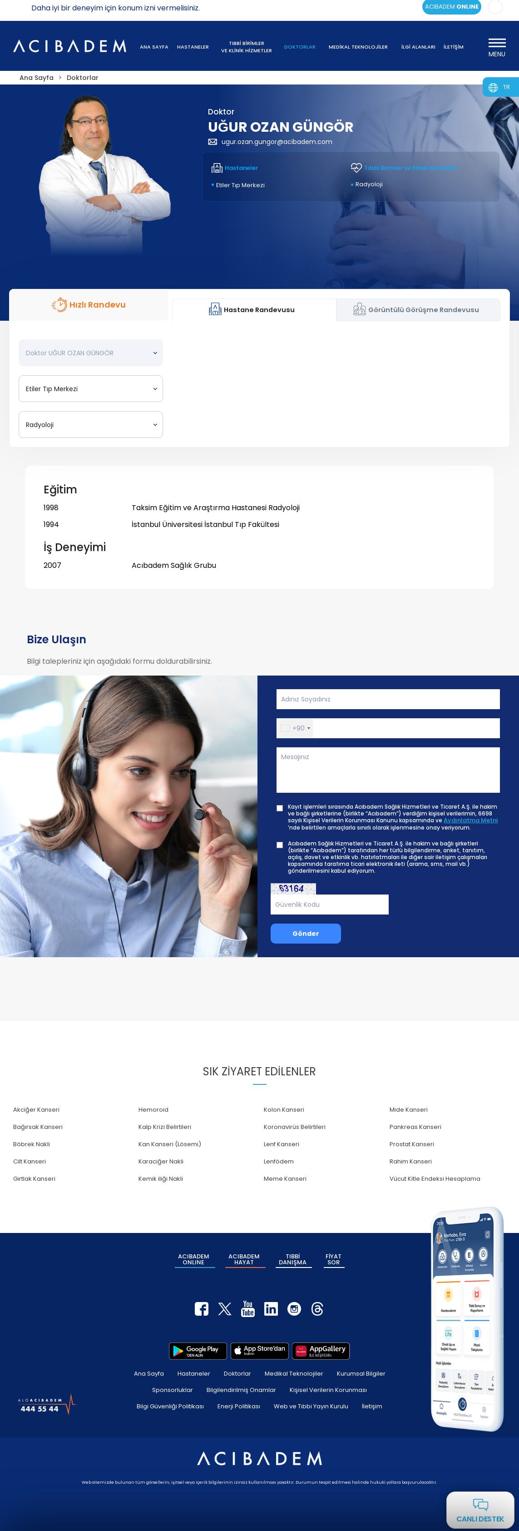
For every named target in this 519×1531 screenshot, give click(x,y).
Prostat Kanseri (412, 1144)
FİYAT (333, 1259)
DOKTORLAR (300, 46)
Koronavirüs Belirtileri (295, 1127)
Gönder (305, 933)
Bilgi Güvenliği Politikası (170, 1406)
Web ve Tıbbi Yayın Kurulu (311, 1406)
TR (506, 87)
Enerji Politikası (238, 1406)
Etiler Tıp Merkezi (240, 185)
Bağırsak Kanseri (38, 1127)
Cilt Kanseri (29, 1161)
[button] (295, 728)
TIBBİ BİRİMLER (246, 47)
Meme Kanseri (285, 1178)
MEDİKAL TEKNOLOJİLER (358, 46)
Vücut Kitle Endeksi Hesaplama (435, 1178)
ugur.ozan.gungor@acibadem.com (270, 142)
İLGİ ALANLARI (418, 46)
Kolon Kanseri (284, 1109)
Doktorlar (237, 1373)
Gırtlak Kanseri (34, 1178)
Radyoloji (369, 184)
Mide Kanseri (409, 1109)
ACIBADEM (193, 1259)
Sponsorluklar (172, 1390)
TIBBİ (292, 1259)
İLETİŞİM (454, 46)
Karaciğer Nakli (160, 1161)
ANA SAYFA (154, 46)
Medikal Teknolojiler (294, 1373)
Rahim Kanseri (411, 1161)
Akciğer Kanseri (36, 1109)
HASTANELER (193, 46)
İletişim (372, 1406)
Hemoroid (153, 1109)
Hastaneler (194, 1373)
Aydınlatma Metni (471, 820)
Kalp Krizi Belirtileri (164, 1127)
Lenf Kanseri (281, 1144)
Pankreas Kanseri (415, 1127)
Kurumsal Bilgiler (361, 1373)
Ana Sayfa (149, 1373)
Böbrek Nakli (31, 1144)
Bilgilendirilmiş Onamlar (241, 1390)
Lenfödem (279, 1161)
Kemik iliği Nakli (160, 1178)
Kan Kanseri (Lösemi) (169, 1144)
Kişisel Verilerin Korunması (328, 1390)
